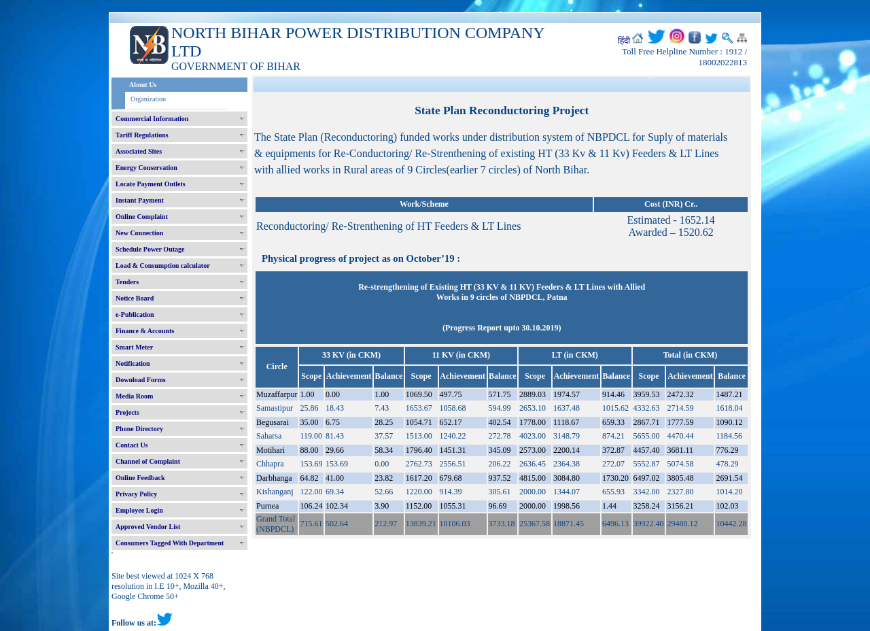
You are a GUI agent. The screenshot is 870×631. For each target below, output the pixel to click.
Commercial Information (152, 118)
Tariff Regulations (142, 135)
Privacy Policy (136, 494)
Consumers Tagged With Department (170, 543)
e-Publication (135, 314)
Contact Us (132, 445)
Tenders (127, 282)
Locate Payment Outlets (151, 184)
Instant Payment (140, 200)
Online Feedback (140, 477)
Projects (127, 412)
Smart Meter (134, 347)
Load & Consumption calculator (163, 265)
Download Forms (141, 379)
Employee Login (139, 510)
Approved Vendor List (148, 526)
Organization (148, 99)
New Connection (139, 233)
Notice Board (135, 298)
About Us (142, 84)
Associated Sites (139, 151)
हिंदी (624, 41)
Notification (133, 363)
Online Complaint (142, 216)
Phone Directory (139, 428)
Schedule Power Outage (150, 249)
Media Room (134, 396)
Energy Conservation (146, 167)
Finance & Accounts (145, 331)
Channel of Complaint (148, 461)
